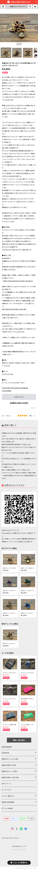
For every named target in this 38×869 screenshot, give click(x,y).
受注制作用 (5, 753)
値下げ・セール (6, 784)
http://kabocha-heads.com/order (14, 309)
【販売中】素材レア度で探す (10, 777)
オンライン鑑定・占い (8, 796)
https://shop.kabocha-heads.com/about (18, 281)
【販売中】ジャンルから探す (10, 759)
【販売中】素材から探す (9, 765)
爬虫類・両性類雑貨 (8, 802)
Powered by (19, 849)
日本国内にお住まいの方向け (19, 403)
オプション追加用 (7, 808)
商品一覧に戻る (19, 740)
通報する (33, 408)
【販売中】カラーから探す (10, 771)
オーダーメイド (6, 790)
